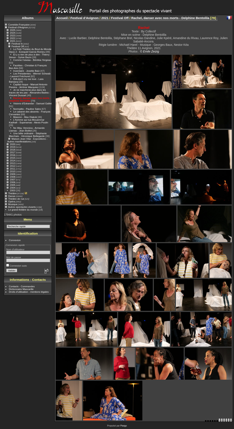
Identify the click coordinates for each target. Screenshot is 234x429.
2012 (12, 166)
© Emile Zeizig (149, 51)
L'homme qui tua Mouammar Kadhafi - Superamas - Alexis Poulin (28, 121)
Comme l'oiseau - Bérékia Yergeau (32, 60)
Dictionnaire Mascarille (21, 289)
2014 (12, 160)
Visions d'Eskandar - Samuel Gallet (32, 103)
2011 (12, 168)
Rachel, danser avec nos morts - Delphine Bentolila (30, 99)
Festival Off (17, 46)
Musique (12, 204)
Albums (28, 18)
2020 (12, 144)
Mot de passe (13, 257)
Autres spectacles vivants (22, 207)
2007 (12, 179)
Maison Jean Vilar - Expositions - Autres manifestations (27, 140)
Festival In (17, 43)
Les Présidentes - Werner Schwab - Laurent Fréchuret (30, 75)
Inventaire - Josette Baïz (26, 70)
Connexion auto (16, 265)
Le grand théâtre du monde (23, 209)
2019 (12, 147)
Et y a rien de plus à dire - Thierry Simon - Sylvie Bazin (29, 56)
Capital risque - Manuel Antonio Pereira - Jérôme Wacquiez (28, 85)
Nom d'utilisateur (15, 249)
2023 (12, 35)
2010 (12, 171)
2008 (12, 176)
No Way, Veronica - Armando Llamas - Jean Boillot (27, 129)
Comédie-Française (19, 24)
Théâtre (12, 193)
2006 (12, 182)
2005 (12, 185)
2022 (12, 38)
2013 (12, 163)
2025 (12, 30)
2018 (12, 149)
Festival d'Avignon (18, 27)
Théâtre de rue (16, 198)
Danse (11, 196)
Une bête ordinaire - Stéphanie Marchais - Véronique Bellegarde (28, 134)
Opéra (11, 201)
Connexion (15, 240)
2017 (12, 152)
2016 (12, 155)
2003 (12, 190)
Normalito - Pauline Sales (27, 108)
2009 (12, 174)
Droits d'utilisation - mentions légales (29, 291)
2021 (12, 41)
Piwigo (123, 425)
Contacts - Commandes (22, 286)
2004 (12, 187)
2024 (12, 32)
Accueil (62, 18)
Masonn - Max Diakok (25, 117)
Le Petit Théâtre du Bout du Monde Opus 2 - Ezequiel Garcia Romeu (30, 50)
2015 (12, 157)
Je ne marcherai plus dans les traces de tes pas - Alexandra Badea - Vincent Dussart (29, 92)
